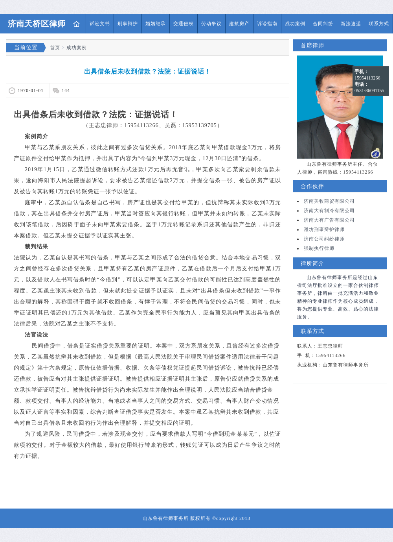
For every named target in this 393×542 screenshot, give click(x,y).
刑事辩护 (128, 23)
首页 (76, 23)
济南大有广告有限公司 (329, 220)
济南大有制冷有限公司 (329, 210)
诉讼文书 (100, 23)
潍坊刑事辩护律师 (324, 229)
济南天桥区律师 (37, 23)
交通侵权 (183, 23)
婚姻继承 (155, 23)
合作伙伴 (312, 186)
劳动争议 (211, 23)
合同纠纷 (323, 23)
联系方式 (379, 23)
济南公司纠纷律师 (324, 239)
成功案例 (295, 23)
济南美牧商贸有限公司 (329, 201)
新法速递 (351, 23)
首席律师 (312, 45)
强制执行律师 (319, 248)
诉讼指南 (267, 23)
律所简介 (312, 263)
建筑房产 (239, 23)
